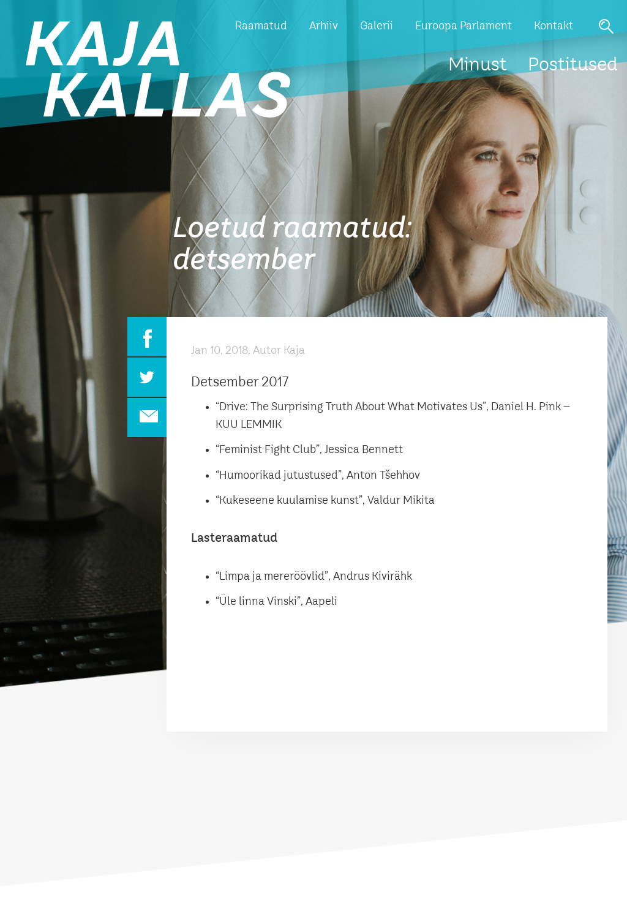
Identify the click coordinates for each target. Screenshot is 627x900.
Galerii (376, 26)
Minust (477, 65)
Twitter (147, 377)
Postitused (573, 65)
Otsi (606, 26)
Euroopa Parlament (463, 26)
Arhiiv (323, 26)
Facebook (147, 336)
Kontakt (553, 26)
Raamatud (261, 26)
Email (147, 417)
